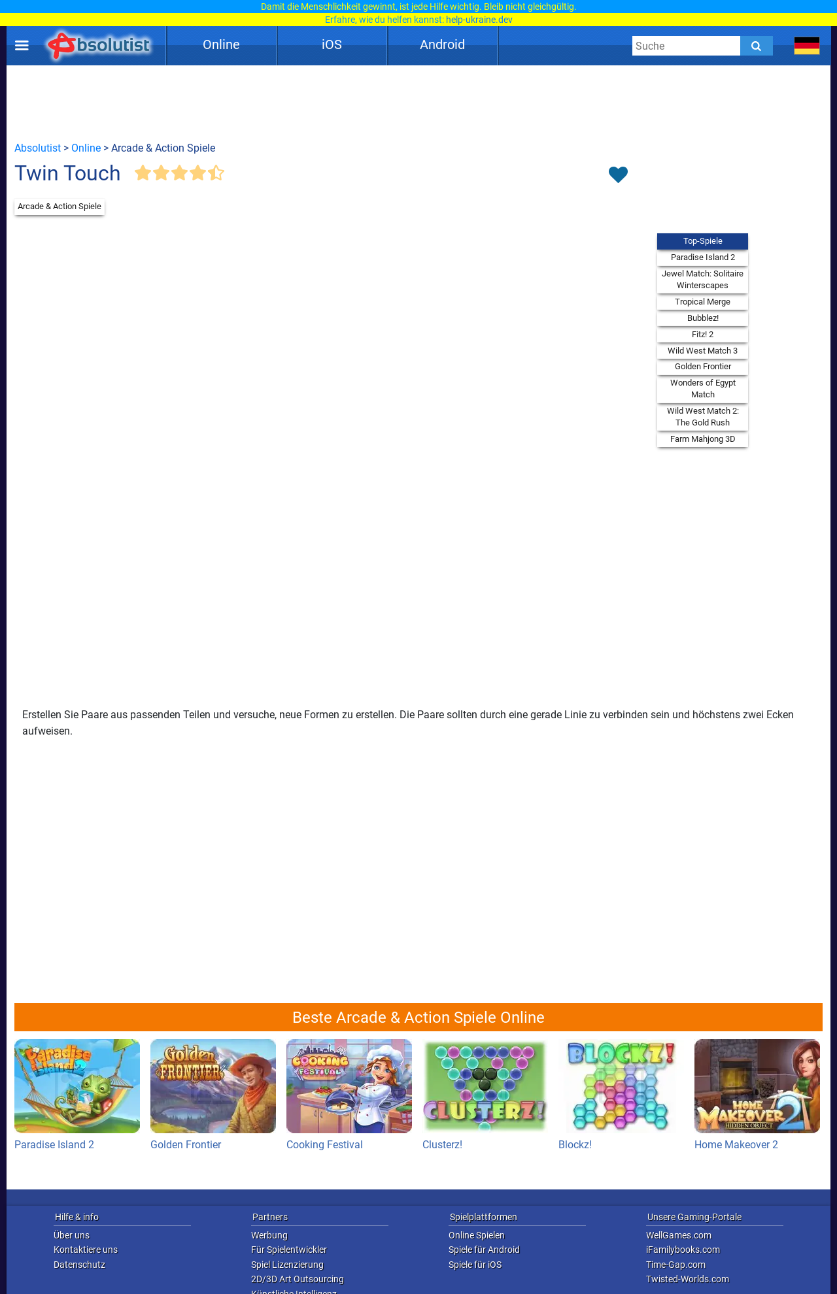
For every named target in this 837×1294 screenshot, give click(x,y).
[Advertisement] (418, 102)
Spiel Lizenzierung (287, 1264)
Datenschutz (79, 1264)
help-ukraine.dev (479, 19)
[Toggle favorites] (618, 176)
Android (442, 44)
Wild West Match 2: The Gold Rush (703, 416)
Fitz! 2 (702, 334)
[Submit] (756, 46)
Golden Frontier (703, 366)
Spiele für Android (484, 1249)
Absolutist (37, 148)
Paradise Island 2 (703, 257)
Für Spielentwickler (289, 1249)
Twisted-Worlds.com (687, 1279)
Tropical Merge (702, 302)
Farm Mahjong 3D (703, 439)
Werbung (269, 1235)
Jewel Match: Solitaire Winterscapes (702, 279)
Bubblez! (703, 318)
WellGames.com (678, 1235)
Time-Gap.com (676, 1264)
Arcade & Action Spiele (59, 206)
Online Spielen (477, 1235)
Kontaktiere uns (86, 1249)
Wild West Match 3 (703, 351)
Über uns (72, 1235)
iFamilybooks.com (683, 1249)
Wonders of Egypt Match (703, 388)
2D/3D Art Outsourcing (297, 1279)
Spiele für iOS (475, 1264)
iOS (332, 44)
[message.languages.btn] (807, 45)
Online (221, 44)
